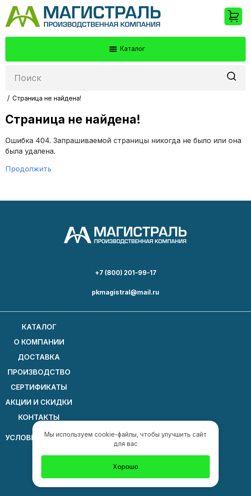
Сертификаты (39, 387)
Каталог (126, 49)
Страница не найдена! (46, 98)
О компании (39, 341)
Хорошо (125, 466)
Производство (39, 372)
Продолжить (28, 168)
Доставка (39, 357)
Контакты (38, 417)
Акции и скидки (38, 402)
